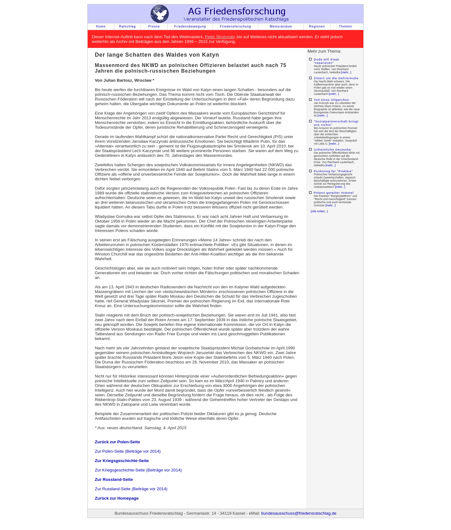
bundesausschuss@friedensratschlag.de (298, 513)
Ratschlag (127, 26)
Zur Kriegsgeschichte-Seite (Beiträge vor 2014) (138, 470)
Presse (154, 26)
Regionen (317, 26)
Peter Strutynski (219, 36)
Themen (345, 26)
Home (101, 26)
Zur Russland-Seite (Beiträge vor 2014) (131, 488)
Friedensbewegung (190, 26)
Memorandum (281, 26)
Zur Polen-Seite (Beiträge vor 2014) (128, 451)
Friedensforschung (235, 26)
